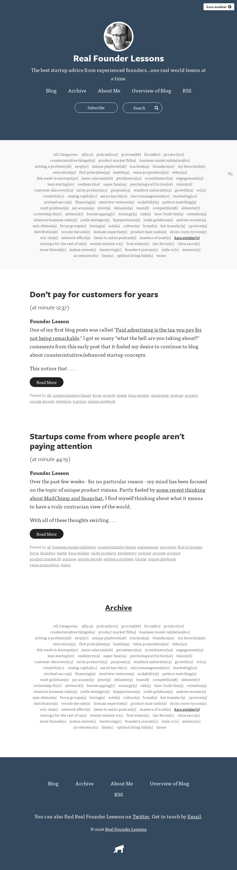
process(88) (131, 154)
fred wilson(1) (137, 243)
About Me (109, 90)
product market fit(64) (117, 160)
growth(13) (184, 190)
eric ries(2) (49, 237)
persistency (127, 553)
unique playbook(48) (109, 166)
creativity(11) (53, 196)
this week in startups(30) (57, 178)
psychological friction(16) (151, 184)
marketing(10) (185, 196)
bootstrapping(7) (101, 214)
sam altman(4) (44, 226)
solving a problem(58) (53, 166)
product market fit (45, 559)
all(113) (87, 154)
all (49, 395)
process (159, 553)
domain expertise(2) (110, 231)
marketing (160, 395)
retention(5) (196, 214)
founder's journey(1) (141, 249)
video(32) (179, 172)
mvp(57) (81, 166)
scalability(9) (148, 202)
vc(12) (201, 190)
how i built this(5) (168, 214)
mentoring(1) (110, 249)
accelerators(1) (86, 255)
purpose (69, 559)
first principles (190, 547)
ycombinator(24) (159, 178)
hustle (122, 395)
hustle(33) (121, 172)
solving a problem (119, 559)
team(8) (142, 208)
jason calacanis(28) (97, 178)
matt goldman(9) (54, 208)
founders (47, 553)
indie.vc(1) (170, 249)
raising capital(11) (82, 196)
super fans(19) (114, 184)
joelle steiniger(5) (95, 220)
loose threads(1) (53, 249)
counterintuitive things (71, 395)
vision (66, 565)
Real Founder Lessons (126, 828)
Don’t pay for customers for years (94, 294)
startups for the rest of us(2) (63, 243)
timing (140, 559)
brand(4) (150, 226)
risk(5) (145, 214)
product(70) (174, 154)
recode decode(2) (75, 231)
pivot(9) (104, 208)
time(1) (107, 255)
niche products (103, 553)
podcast (176, 395)
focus (97, 395)
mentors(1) (191, 249)
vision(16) (184, 184)
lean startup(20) (61, 184)
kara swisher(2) (187, 237)
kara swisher (218, 6)
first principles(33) (94, 172)
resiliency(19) (89, 184)
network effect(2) (75, 237)
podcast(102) (107, 154)
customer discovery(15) (53, 190)
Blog (51, 90)
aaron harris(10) (113, 196)
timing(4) (97, 226)
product (191, 395)
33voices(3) (198, 226)
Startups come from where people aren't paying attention (107, 441)
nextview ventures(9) (116, 202)
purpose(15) (120, 190)
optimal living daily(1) (135, 255)
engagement (147, 547)
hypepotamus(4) (126, 220)
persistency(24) (128, 178)
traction (79, 401)
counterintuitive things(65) (72, 160)
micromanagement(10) (150, 196)
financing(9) (85, 202)
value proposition (44, 565)
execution (168, 547)
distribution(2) (46, 231)
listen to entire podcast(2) (115, 237)
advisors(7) (74, 214)
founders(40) (163, 166)
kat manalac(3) (173, 226)
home (161, 255)
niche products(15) (91, 190)
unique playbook (102, 401)
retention (63, 401)
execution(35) (64, 172)
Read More (46, 382)
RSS (187, 90)
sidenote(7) (190, 208)
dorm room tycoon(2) (188, 231)
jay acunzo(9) (83, 208)
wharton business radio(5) (55, 220)
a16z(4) (114, 226)
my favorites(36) (191, 166)
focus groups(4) (73, 226)
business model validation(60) (164, 160)
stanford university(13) (152, 190)
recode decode (42, 401)
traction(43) (139, 166)
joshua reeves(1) (82, 249)
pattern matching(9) (179, 202)
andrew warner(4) (191, 220)
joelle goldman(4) (158, 220)
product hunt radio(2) (148, 231)
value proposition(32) (150, 172)
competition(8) (165, 208)
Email (194, 816)
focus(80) (152, 154)
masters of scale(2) (155, 237)
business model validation (74, 547)
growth (109, 395)
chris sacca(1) (189, 243)
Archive (77, 90)
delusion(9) (123, 208)
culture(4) (131, 226)
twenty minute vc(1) (106, 243)
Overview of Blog (151, 90)
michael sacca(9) (58, 202)
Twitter (141, 816)
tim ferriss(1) (163, 243)
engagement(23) (189, 178)
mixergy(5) (127, 214)
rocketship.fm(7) (48, 214)
